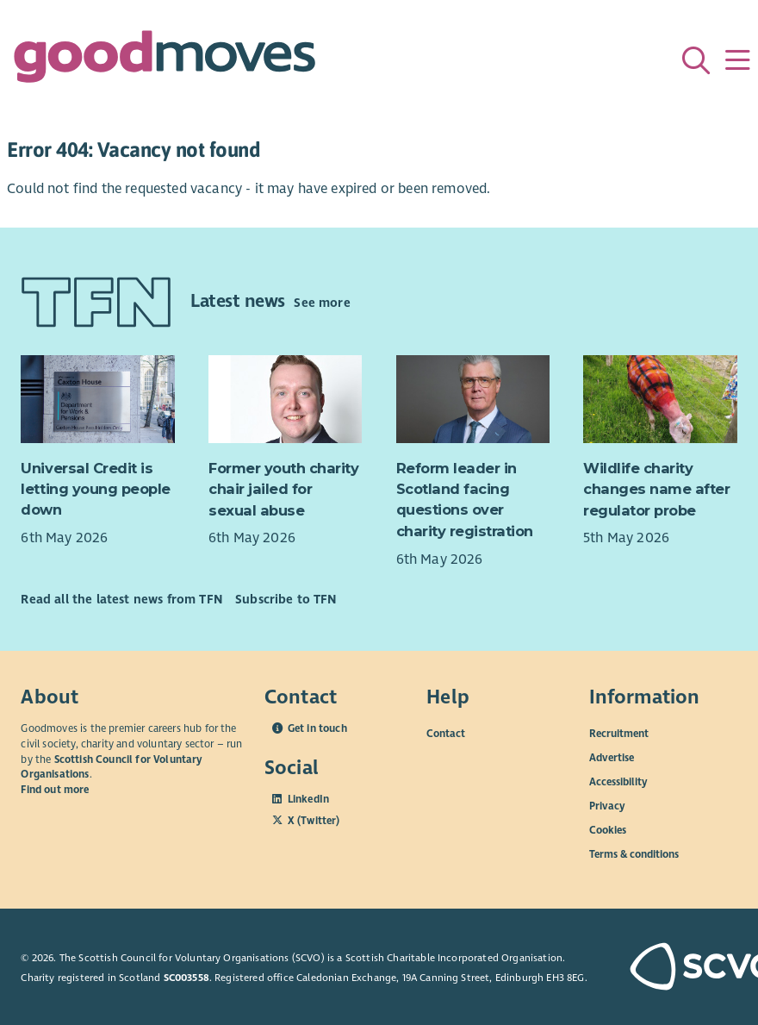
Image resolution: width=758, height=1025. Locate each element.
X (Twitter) (314, 821)
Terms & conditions (634, 854)
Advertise (611, 758)
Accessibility (618, 782)
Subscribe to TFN (286, 599)
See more (322, 302)
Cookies (607, 830)
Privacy (607, 806)
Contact (445, 734)
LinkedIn (308, 799)
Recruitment (619, 734)
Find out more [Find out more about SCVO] (55, 790)
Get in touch (317, 728)
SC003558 (186, 978)
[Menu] (737, 60)
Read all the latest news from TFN (121, 599)
